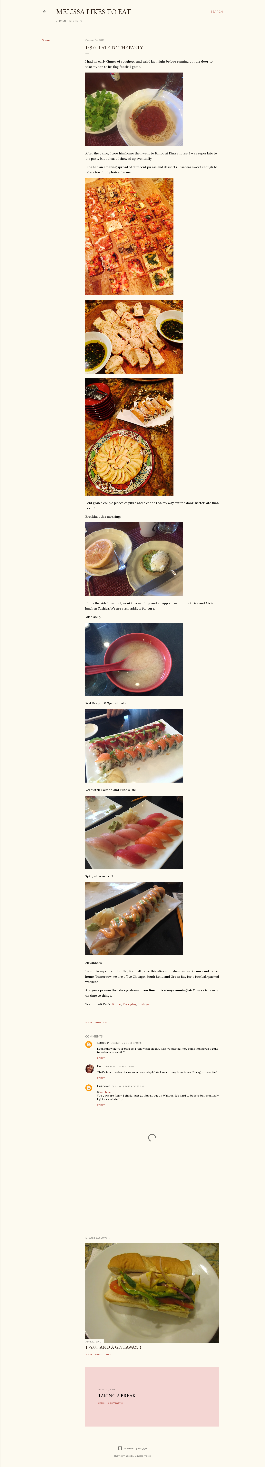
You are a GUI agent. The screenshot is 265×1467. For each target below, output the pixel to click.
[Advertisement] (152, 1199)
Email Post (101, 1022)
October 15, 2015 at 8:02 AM (118, 1066)
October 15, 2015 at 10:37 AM (128, 1086)
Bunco (116, 1004)
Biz (99, 1066)
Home (61, 21)
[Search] (217, 11)
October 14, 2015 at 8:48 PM (126, 1042)
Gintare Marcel (143, 1455)
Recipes (74, 21)
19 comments (115, 1402)
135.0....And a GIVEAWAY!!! (113, 1347)
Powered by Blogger (132, 1448)
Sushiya (143, 1004)
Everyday (129, 1004)
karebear (103, 1043)
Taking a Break (117, 1396)
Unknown (103, 1086)
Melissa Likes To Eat (93, 11)
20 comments (103, 1354)
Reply (101, 1058)
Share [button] (46, 40)
